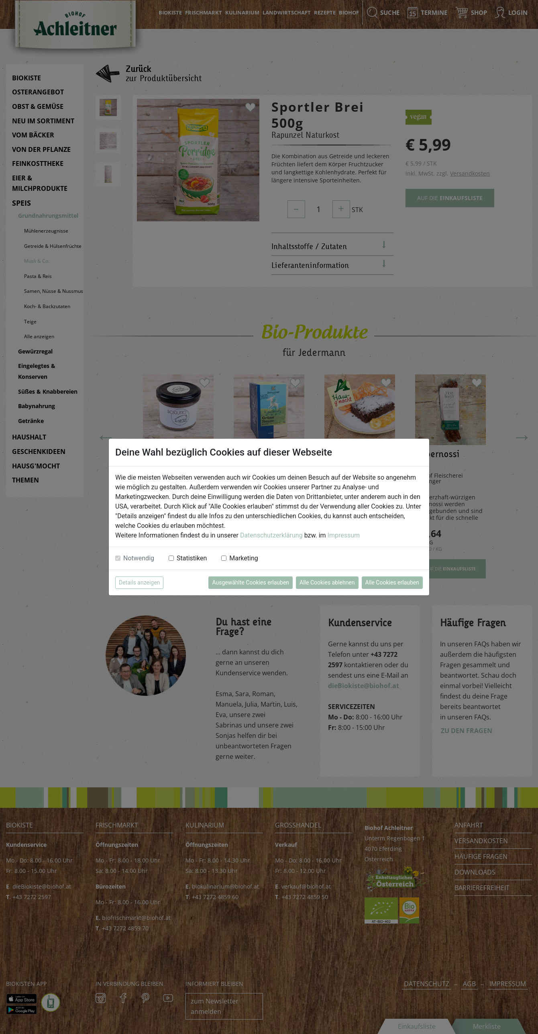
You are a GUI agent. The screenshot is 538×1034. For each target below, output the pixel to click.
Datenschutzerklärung (271, 535)
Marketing (243, 558)
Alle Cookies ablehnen (327, 582)
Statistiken (192, 558)
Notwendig (138, 558)
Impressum (344, 535)
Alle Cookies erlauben (392, 582)
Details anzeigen (139, 582)
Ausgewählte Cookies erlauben (250, 582)
